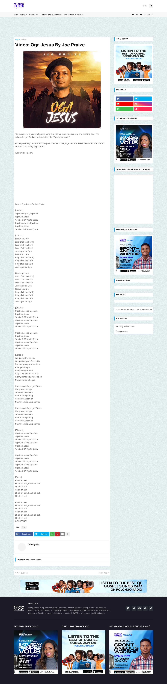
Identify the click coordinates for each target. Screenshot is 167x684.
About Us (23, 14)
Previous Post (22, 573)
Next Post (103, 573)
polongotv (33, 544)
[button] (144, 6)
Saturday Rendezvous (125, 326)
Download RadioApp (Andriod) (51, 14)
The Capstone (122, 331)
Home (16, 14)
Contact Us (33, 14)
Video (24, 39)
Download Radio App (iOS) (74, 14)
